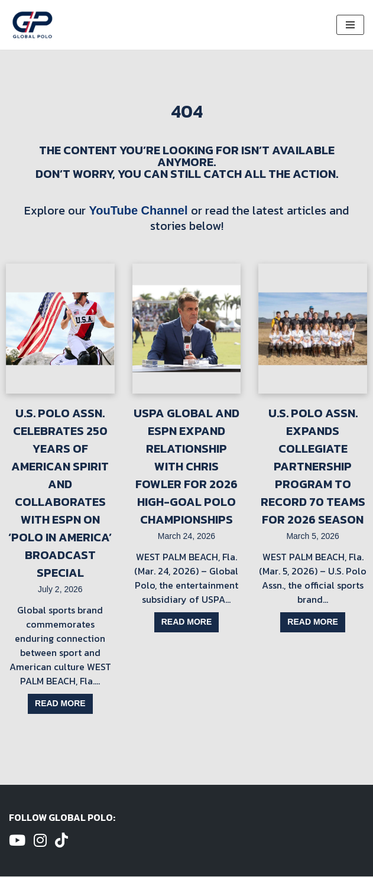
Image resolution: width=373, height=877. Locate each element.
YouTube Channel (138, 210)
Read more (60, 704)
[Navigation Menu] (350, 25)
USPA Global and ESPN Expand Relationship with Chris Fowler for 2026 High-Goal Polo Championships (186, 466)
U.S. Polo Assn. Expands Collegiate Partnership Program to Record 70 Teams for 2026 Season (313, 466)
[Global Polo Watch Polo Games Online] (32, 24)
